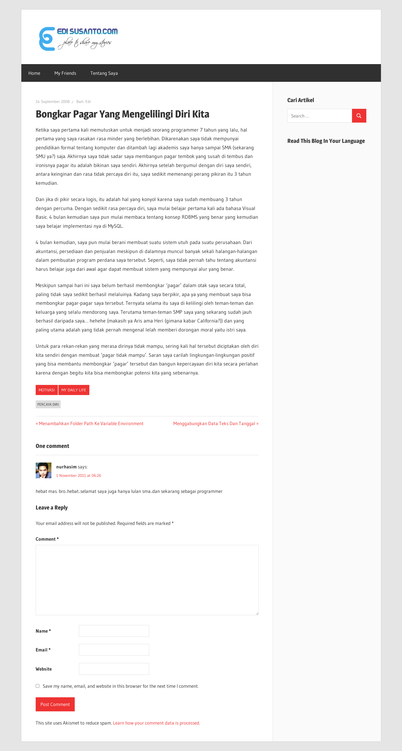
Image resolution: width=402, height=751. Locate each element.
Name (43, 631)
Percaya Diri (48, 404)
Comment (47, 539)
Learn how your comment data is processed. (156, 723)
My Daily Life (74, 390)
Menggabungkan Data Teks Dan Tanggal (214, 423)
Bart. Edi (83, 101)
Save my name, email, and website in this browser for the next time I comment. (121, 686)
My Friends (65, 73)
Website (44, 669)
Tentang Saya (104, 73)
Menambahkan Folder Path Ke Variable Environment (91, 423)
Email (43, 650)
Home (34, 73)
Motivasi (47, 390)
